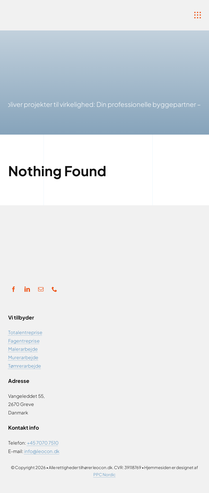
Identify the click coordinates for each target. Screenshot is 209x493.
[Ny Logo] (51, 8)
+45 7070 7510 (43, 443)
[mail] (40, 289)
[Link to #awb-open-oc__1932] (197, 15)
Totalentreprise (25, 332)
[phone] (54, 289)
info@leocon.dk (41, 451)
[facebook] (13, 289)
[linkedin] (27, 289)
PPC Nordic (104, 474)
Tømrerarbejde (24, 366)
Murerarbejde (23, 357)
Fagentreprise (24, 341)
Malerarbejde (23, 349)
